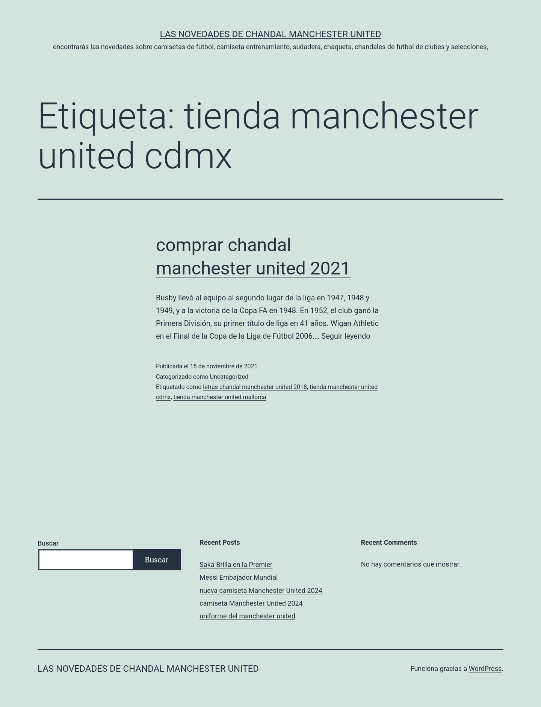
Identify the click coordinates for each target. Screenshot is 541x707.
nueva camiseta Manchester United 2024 (260, 590)
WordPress (485, 668)
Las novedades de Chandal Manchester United (270, 34)
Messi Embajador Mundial (238, 577)
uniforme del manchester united (247, 616)
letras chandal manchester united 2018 (255, 386)
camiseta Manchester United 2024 (250, 603)
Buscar (48, 543)
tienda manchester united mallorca (220, 397)
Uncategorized (229, 376)
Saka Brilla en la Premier (235, 564)
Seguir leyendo (345, 336)
